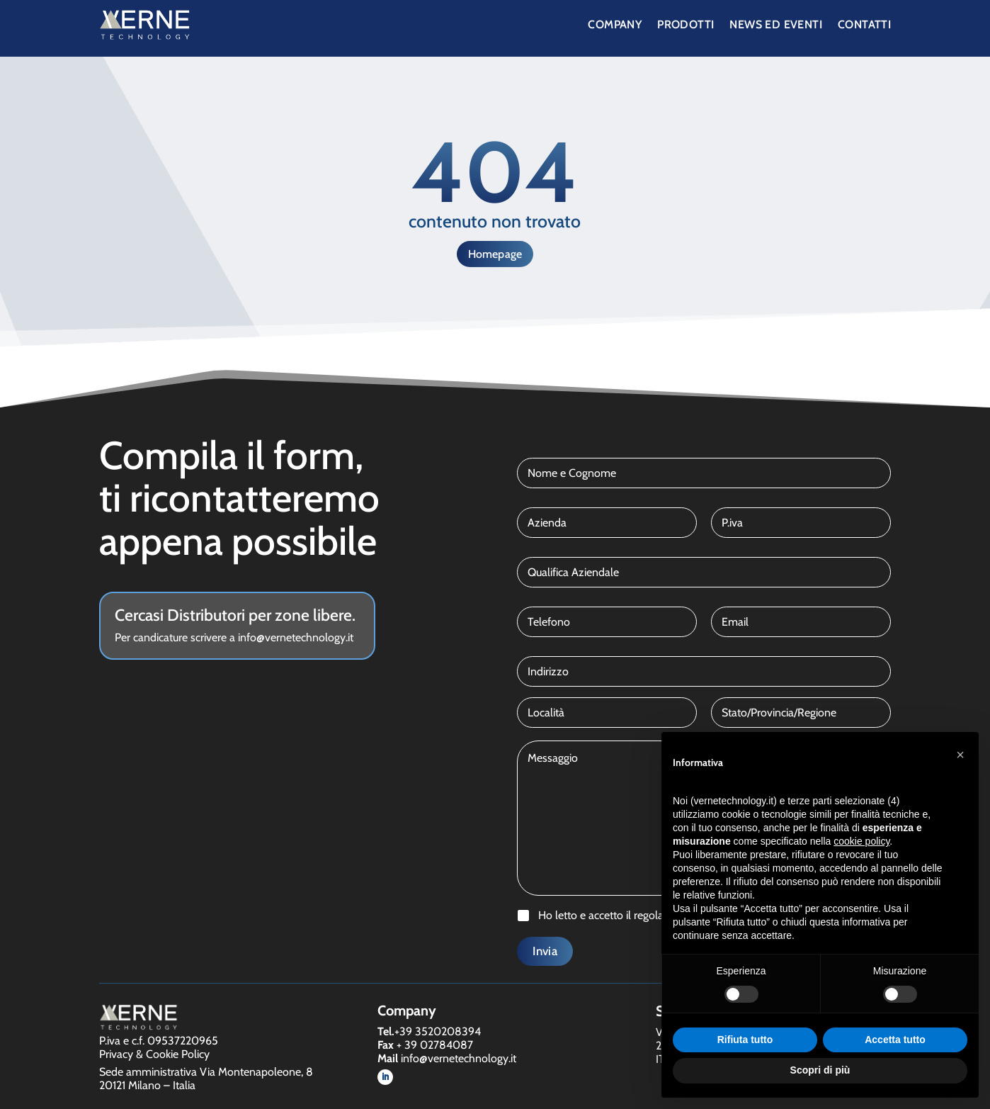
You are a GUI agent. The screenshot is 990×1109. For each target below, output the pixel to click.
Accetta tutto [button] (895, 1039)
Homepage (495, 254)
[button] (960, 754)
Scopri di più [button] (820, 1070)
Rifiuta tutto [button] (745, 1039)
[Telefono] (607, 622)
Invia (545, 951)
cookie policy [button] (861, 841)
